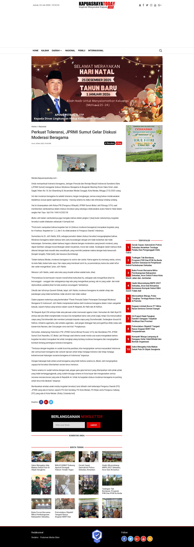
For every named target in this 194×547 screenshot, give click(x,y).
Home (34, 126)
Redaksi (34, 537)
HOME (35, 50)
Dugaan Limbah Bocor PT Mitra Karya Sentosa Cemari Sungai (146, 307)
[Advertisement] (97, 29)
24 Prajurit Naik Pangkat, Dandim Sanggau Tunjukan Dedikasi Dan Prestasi (144, 318)
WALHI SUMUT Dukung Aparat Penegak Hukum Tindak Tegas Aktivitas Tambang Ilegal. (65, 469)
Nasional (42, 126)
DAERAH (56, 50)
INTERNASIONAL (96, 50)
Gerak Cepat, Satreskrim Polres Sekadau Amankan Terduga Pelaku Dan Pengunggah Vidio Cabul (88, 471)
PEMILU (81, 50)
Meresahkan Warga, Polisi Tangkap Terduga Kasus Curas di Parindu (146, 298)
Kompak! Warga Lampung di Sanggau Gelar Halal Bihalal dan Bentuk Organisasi (146, 339)
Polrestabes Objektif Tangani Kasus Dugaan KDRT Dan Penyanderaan (64, 515)
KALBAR (45, 50)
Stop (118, 143)
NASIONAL (70, 50)
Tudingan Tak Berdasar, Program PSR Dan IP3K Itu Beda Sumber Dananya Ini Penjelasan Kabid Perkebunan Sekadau (112, 494)
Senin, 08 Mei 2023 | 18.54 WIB (41, 143)
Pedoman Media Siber (50, 537)
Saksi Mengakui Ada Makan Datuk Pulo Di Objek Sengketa (40, 467)
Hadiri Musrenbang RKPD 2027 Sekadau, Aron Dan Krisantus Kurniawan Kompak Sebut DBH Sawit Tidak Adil (111, 471)
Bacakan (109, 143)
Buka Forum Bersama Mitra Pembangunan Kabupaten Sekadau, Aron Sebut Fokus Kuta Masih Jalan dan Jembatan (40, 518)
